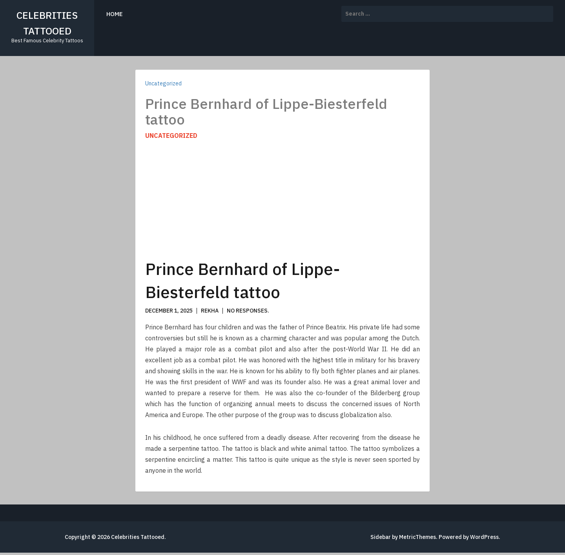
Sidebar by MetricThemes (403, 537)
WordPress (484, 537)
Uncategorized (163, 83)
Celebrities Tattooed (137, 537)
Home (114, 14)
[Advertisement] (282, 199)
